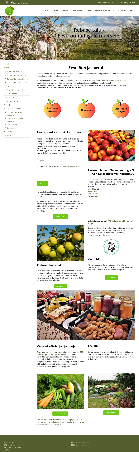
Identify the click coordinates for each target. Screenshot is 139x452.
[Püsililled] (111, 374)
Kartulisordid (12, 94)
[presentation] (53, 173)
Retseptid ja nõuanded (14, 108)
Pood (7, 105)
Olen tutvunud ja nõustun (60, 166)
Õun (7, 68)
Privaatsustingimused (80, 442)
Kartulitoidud (12, 124)
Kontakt (8, 131)
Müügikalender (13, 101)
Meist (9, 135)
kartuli (105, 80)
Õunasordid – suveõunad (17, 75)
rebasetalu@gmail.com (126, 3)
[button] (131, 10)
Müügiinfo (9, 97)
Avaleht (8, 64)
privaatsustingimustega (70, 166)
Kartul (7, 86)
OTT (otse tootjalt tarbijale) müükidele (60, 353)
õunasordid (116, 80)
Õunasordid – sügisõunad (17, 79)
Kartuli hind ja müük (15, 90)
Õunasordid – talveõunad (17, 82)
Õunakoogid (12, 128)
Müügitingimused (78, 445)
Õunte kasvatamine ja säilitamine (15, 113)
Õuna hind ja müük (14, 72)
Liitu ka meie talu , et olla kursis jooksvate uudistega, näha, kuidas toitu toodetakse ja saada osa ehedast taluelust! (60, 421)
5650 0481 (112, 3)
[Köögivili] (60, 375)
